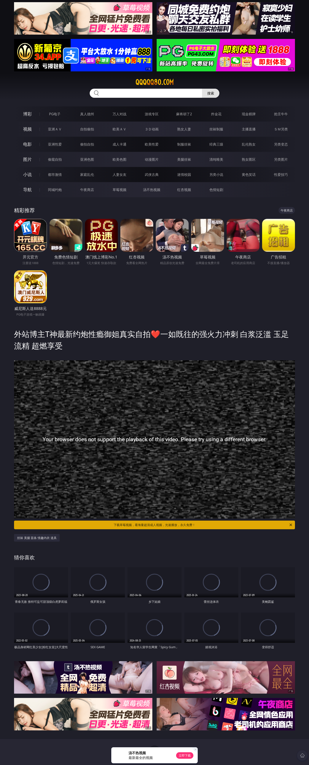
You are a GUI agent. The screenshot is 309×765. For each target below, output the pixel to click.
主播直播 (249, 129)
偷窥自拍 (55, 159)
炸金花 (216, 114)
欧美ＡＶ (119, 129)
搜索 (210, 93)
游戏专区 (152, 114)
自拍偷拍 (87, 129)
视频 (27, 129)
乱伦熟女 (249, 144)
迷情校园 (184, 174)
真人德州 (87, 114)
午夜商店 (87, 189)
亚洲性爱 (55, 144)
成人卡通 (119, 144)
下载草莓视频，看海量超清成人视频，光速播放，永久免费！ (203, 525)
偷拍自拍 (87, 144)
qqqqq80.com (154, 82)
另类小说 (216, 174)
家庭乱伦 (87, 174)
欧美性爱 (152, 144)
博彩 (27, 114)
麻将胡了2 (184, 114)
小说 (27, 174)
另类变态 (281, 144)
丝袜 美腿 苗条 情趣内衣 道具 (37, 538)
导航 (27, 189)
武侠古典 (152, 174)
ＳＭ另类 (281, 129)
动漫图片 (152, 159)
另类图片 (281, 159)
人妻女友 (119, 174)
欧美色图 (119, 159)
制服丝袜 (184, 144)
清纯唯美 (216, 159)
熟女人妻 (184, 129)
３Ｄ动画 (152, 129)
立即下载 (185, 755)
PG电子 (55, 114)
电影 (27, 144)
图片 (27, 159)
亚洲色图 (87, 159)
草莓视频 (119, 189)
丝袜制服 (216, 129)
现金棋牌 (249, 114)
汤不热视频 (151, 189)
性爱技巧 (281, 174)
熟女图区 (249, 159)
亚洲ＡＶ (55, 129)
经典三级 (216, 144)
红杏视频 (184, 189)
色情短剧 (216, 189)
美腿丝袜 (184, 159)
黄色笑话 (249, 174)
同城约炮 (55, 189)
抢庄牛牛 (281, 114)
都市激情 (55, 174)
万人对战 (119, 114)
